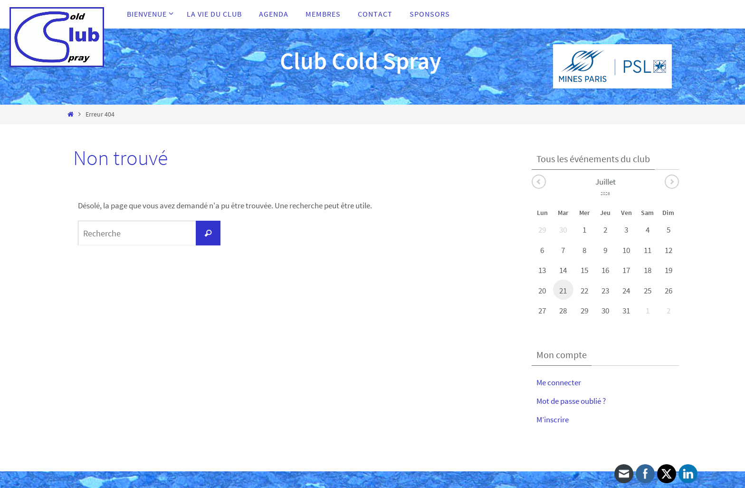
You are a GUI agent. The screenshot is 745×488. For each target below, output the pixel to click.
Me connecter (558, 382)
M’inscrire (552, 419)
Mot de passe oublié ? (571, 401)
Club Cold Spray (360, 61)
